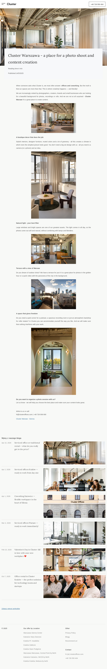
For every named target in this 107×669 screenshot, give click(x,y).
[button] (4, 4)
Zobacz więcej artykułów (11, 609)
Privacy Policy (70, 633)
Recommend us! (71, 641)
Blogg (67, 637)
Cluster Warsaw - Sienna (25, 419)
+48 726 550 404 (97, 4)
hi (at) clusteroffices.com (74, 654)
